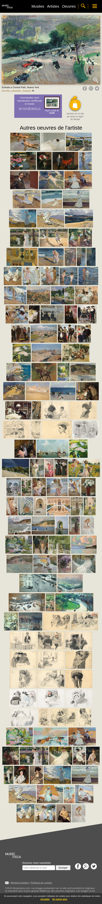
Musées (38, 6)
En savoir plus (59, 899)
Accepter (45, 899)
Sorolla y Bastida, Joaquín (18, 90)
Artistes (53, 6)
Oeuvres (69, 6)
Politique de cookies (41, 882)
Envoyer (63, 867)
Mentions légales (20, 882)
